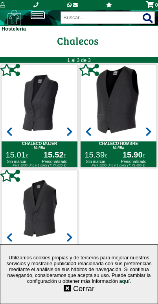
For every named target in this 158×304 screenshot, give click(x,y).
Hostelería (14, 29)
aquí (124, 281)
